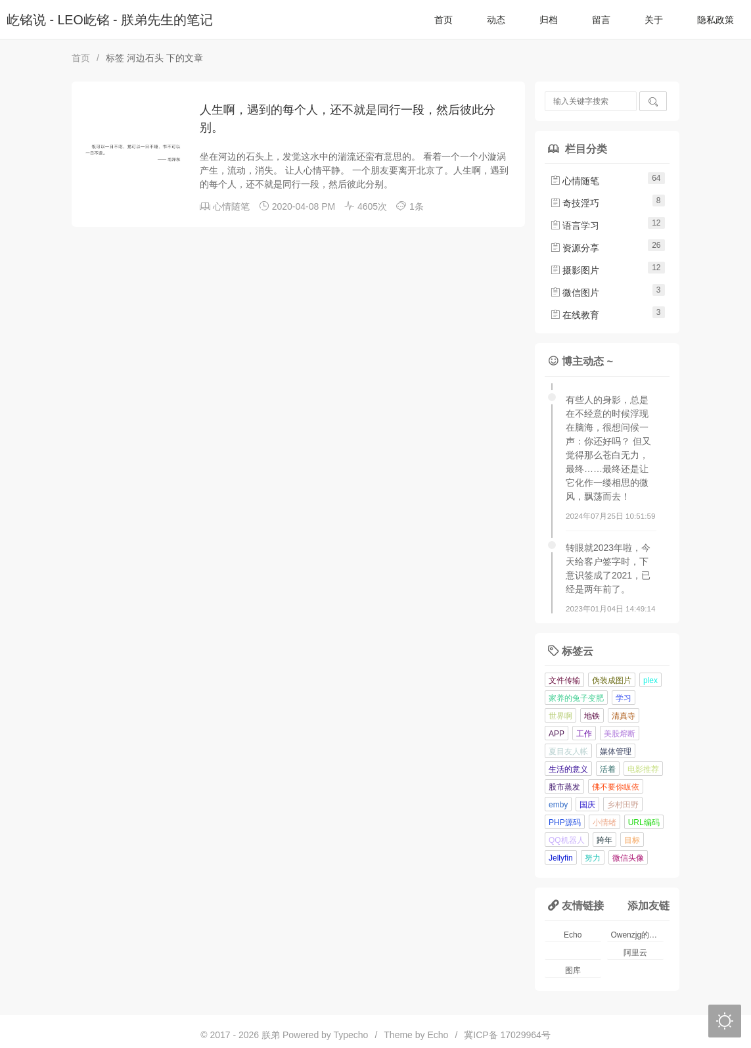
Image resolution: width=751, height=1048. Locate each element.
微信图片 (575, 292)
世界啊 (560, 716)
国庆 (587, 804)
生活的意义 (568, 769)
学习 (623, 698)
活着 (608, 769)
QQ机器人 (567, 840)
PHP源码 (565, 822)
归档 (548, 19)
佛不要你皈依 (615, 787)
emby (558, 804)
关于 (654, 19)
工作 (584, 733)
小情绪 (604, 822)
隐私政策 (715, 19)
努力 (593, 858)
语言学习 (575, 225)
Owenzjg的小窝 (637, 935)
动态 (496, 19)
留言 (601, 19)
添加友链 (648, 905)
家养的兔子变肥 (576, 698)
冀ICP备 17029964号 (507, 1035)
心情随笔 (231, 206)
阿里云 (635, 952)
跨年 (604, 840)
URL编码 (644, 822)
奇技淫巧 (575, 203)
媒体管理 (615, 751)
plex (650, 680)
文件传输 (564, 680)
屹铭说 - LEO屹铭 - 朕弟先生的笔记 (110, 19)
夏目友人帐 (568, 751)
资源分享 (575, 248)
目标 (632, 840)
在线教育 (575, 315)
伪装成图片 (611, 680)
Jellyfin (561, 858)
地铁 (592, 716)
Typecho (350, 1035)
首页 (443, 19)
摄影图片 (575, 270)
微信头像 (628, 858)
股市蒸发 (564, 787)
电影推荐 (643, 769)
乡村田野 (623, 804)
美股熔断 (619, 733)
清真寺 (623, 716)
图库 (573, 970)
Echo (572, 935)
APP (556, 733)
